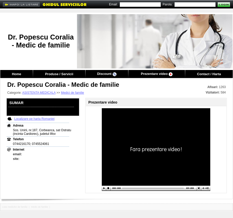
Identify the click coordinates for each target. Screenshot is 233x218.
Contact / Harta (209, 74)
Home (16, 74)
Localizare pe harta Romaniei (34, 119)
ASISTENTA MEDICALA (39, 93)
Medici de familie (72, 93)
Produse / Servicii (59, 74)
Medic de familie (39, 207)
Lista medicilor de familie (15, 207)
